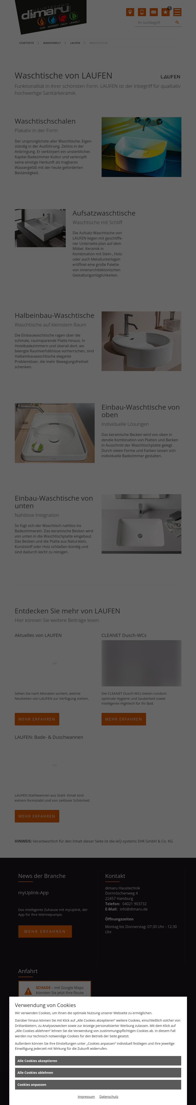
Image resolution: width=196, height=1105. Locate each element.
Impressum (86, 1096)
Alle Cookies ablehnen (35, 1072)
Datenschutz (109, 1096)
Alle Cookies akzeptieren (37, 1061)
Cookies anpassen (32, 1084)
